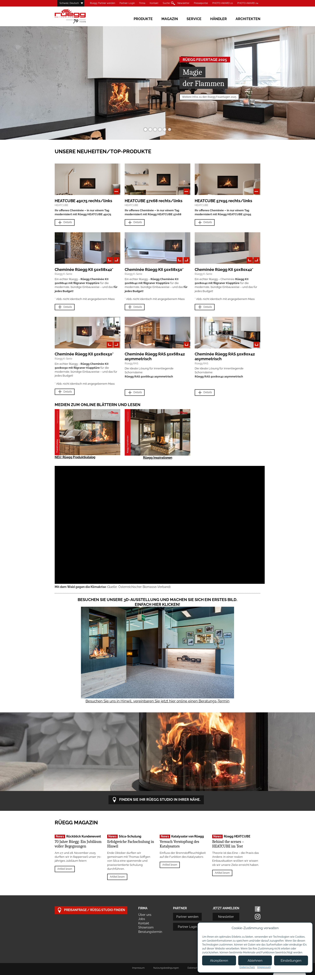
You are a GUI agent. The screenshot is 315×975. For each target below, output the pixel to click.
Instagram (257, 916)
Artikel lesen (64, 868)
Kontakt (154, 3)
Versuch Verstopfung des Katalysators (179, 844)
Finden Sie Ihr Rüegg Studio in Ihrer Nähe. (156, 800)
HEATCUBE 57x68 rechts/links (153, 200)
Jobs (141, 919)
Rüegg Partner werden (102, 3)
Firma (142, 3)
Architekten (248, 19)
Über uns (144, 914)
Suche (166, 3)
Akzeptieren (219, 961)
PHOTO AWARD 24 (247, 3)
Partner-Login (127, 3)
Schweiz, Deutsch (69, 3)
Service (194, 19)
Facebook (257, 909)
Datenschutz (247, 967)
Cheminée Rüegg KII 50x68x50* (154, 269)
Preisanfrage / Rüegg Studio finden (91, 910)
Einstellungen (291, 961)
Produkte (143, 19)
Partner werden (187, 916)
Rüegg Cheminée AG (76, 16)
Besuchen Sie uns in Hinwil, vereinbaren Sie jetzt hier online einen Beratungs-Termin (157, 701)
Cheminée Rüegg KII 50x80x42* (224, 269)
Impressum (138, 967)
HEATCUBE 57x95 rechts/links (223, 200)
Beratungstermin (150, 932)
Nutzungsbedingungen (166, 967)
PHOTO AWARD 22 (222, 3)
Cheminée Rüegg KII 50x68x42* (84, 269)
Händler (218, 19)
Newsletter (183, 3)
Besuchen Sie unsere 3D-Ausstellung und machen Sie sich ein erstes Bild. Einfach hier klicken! (157, 602)
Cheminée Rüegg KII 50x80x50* (84, 354)
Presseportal (201, 3)
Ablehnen (255, 961)
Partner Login (187, 926)
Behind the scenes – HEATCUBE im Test (228, 844)
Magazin (169, 19)
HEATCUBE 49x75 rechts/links (83, 200)
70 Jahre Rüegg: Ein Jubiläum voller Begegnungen (78, 844)
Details (64, 222)
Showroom (146, 927)
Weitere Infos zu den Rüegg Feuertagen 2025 (209, 96)
